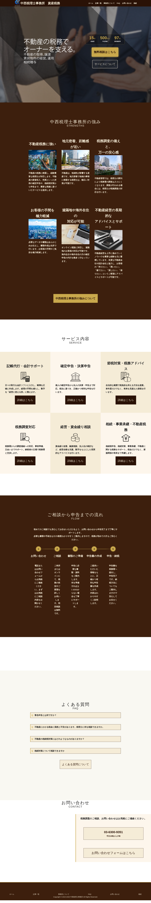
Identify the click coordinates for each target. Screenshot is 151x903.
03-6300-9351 (113, 836)
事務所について (109, 3)
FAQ (118, 3)
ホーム (90, 3)
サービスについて (105, 64)
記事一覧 (98, 3)
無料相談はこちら (105, 52)
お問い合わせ (126, 3)
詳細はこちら (25, 399)
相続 (135, 3)
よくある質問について (75, 767)
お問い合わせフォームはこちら (113, 855)
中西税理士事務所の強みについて (76, 298)
